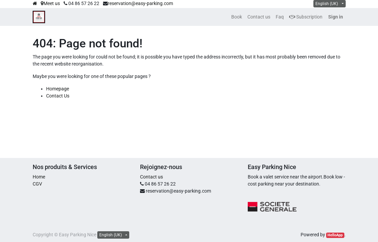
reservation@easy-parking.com (140, 3)
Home (39, 176)
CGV (37, 184)
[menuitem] (237, 17)
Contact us (151, 176)
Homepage (57, 88)
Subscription (305, 16)
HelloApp (335, 235)
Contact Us (57, 95)
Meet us (50, 3)
